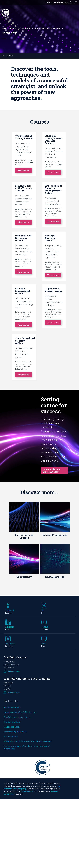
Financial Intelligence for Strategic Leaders (53, 139)
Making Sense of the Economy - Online (24, 188)
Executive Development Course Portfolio (47, 28)
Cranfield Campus (15, 657)
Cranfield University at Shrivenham (27, 678)
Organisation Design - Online (53, 289)
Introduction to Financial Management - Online (53, 189)
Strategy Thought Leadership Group (51, 470)
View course (23, 170)
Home (4, 28)
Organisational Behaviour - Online (23, 238)
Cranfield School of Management (57, 2)
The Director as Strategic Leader (24, 137)
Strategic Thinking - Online (51, 238)
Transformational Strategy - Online (25, 341)
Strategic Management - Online (23, 291)
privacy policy (27, 791)
